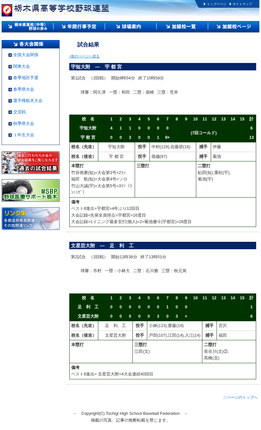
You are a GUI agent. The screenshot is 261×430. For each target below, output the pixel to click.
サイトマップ (242, 4)
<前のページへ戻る (84, 56)
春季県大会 (23, 89)
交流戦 (19, 111)
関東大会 (21, 66)
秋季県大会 (23, 123)
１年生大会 (23, 134)
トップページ (216, 4)
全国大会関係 (25, 54)
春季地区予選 (25, 77)
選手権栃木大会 (28, 100)
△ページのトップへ (240, 397)
